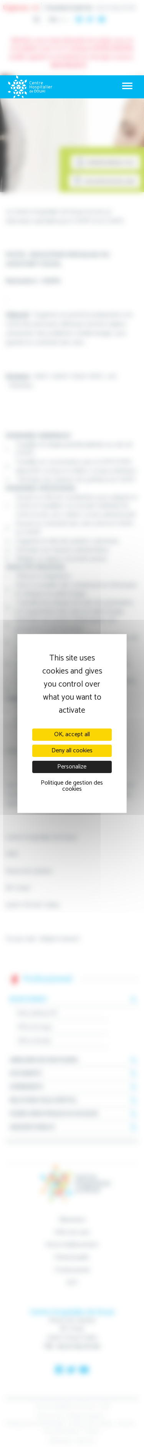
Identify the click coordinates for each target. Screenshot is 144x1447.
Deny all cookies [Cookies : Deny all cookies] (72, 750)
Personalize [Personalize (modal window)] (71, 767)
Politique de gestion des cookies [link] (72, 786)
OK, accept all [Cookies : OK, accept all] (72, 734)
